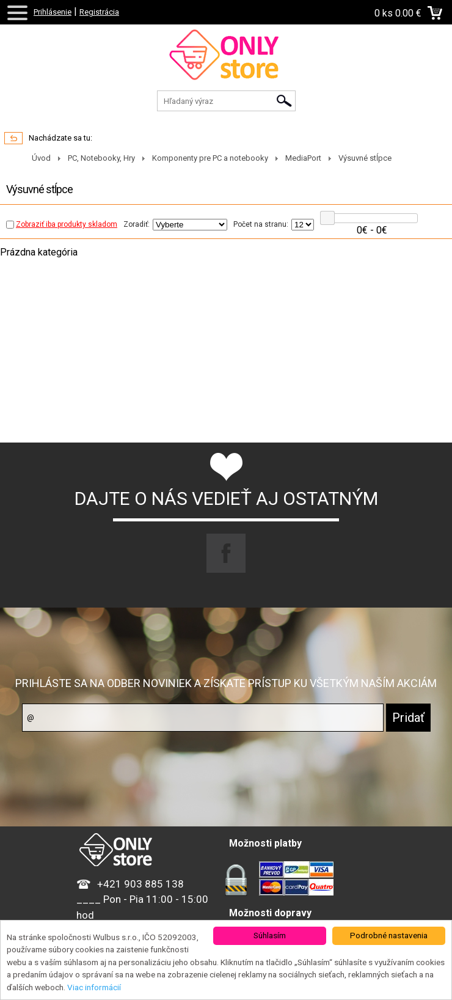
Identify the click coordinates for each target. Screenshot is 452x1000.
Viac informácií (94, 987)
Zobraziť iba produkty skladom (61, 224)
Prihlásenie (52, 12)
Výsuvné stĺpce (365, 158)
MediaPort (303, 158)
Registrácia (99, 12)
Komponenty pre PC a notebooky (210, 158)
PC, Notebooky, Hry (101, 158)
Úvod (41, 158)
